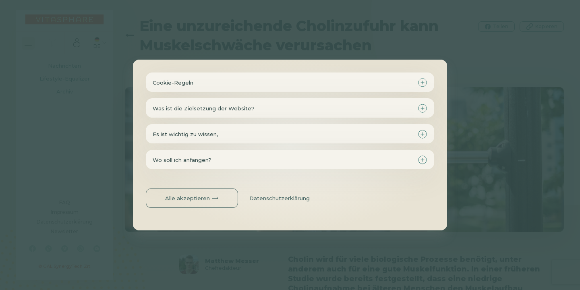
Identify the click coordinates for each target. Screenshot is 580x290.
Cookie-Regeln (173, 82)
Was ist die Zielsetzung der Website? (204, 108)
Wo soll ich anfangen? (182, 160)
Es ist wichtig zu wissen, (185, 134)
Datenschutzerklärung (279, 198)
